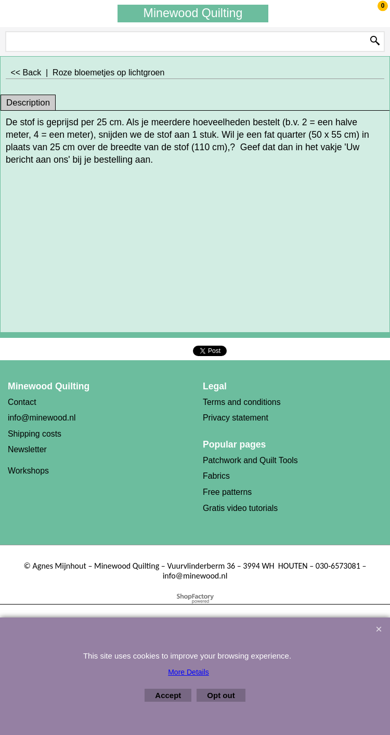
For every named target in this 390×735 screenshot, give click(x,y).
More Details (188, 672)
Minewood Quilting (193, 13)
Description (28, 103)
